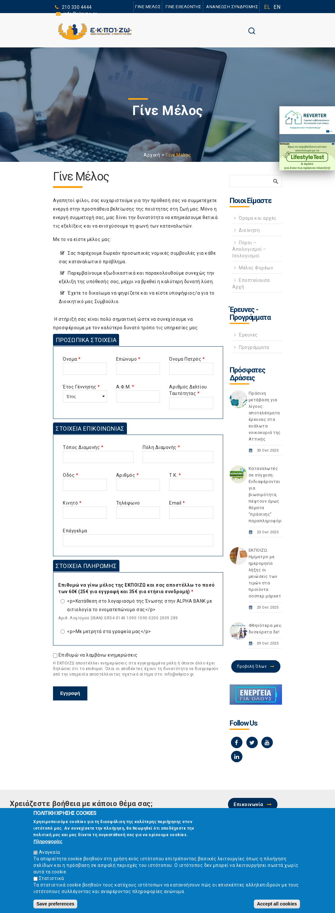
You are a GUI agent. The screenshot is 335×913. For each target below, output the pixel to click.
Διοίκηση (249, 230)
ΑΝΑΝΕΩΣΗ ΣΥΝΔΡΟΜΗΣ (232, 6)
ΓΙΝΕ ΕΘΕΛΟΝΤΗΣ (184, 6)
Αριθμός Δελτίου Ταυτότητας (188, 390)
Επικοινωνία (248, 804)
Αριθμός (127, 475)
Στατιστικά (51, 881)
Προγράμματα (254, 347)
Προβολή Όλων (252, 666)
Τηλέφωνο (128, 503)
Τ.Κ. (175, 475)
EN (276, 7)
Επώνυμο (128, 359)
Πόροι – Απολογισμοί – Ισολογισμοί (249, 249)
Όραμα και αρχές (258, 218)
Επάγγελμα (75, 530)
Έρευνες (248, 334)
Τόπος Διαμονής (83, 447)
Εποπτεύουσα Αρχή (251, 283)
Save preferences (55, 906)
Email (177, 503)
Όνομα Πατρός (187, 359)
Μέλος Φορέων (256, 267)
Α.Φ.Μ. (125, 386)
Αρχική (152, 155)
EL (267, 7)
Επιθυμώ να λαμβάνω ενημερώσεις (98, 655)
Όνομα (72, 359)
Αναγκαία (49, 854)
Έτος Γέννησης (81, 386)
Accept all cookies (277, 906)
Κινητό (72, 503)
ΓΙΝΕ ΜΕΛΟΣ (148, 6)
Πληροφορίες (47, 844)
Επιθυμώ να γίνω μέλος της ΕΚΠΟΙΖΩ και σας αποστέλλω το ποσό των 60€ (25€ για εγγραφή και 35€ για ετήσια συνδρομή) (136, 588)
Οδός (70, 475)
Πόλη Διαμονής (161, 447)
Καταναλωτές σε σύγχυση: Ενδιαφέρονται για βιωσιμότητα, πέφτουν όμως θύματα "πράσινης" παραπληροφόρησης (270, 494)
